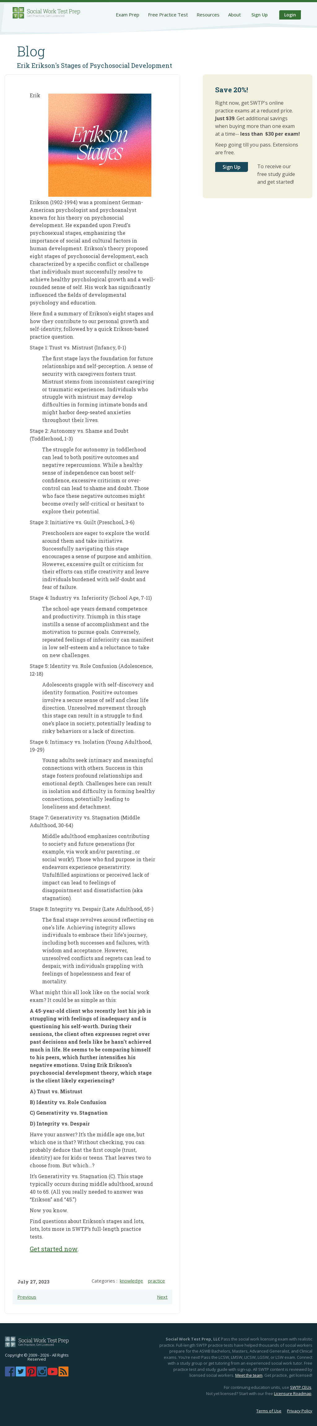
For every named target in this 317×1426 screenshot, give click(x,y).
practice (156, 1281)
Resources (208, 14)
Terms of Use (268, 1411)
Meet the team (249, 1375)
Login (290, 15)
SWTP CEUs (300, 1387)
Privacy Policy (299, 1411)
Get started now (53, 1249)
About (234, 14)
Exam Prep (127, 14)
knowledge (131, 1281)
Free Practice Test (168, 14)
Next (162, 1297)
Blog (31, 51)
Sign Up (259, 15)
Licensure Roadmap (292, 1393)
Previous (26, 1297)
